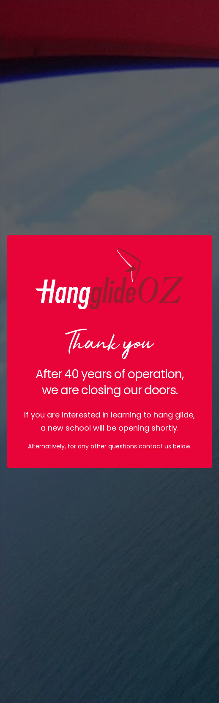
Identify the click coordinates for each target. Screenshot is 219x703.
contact (151, 446)
